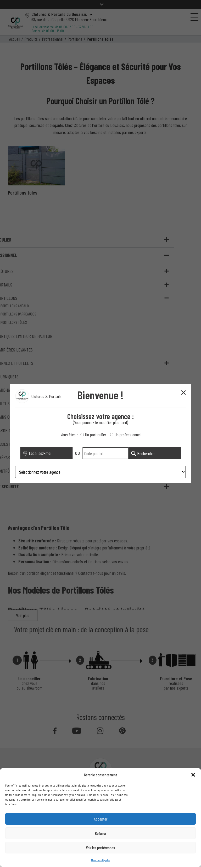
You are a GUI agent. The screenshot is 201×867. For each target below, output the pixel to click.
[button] (193, 774)
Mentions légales (100, 860)
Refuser (100, 833)
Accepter (100, 819)
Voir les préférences (100, 847)
